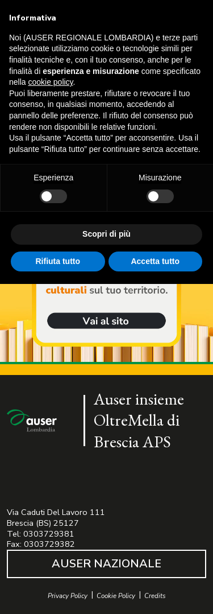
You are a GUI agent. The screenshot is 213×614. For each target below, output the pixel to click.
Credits (155, 596)
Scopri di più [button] (106, 233)
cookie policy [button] (50, 81)
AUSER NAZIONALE (106, 563)
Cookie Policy (116, 596)
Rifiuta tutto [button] (57, 261)
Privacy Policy (67, 596)
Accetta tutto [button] (155, 261)
